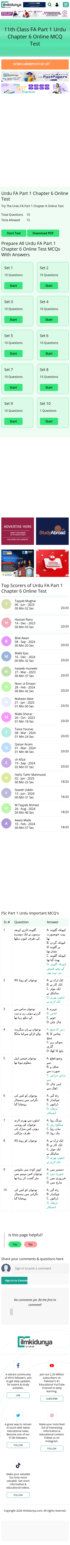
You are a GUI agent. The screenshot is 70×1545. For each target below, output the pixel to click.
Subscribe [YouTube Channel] (52, 1398)
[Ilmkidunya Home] (11, 4)
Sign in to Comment (16, 1280)
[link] (49, 4)
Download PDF (43, 233)
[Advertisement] (35, 133)
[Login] (57, 4)
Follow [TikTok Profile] (18, 1495)
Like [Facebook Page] (18, 1395)
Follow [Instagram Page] (51, 1448)
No (31, 1244)
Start (13, 286)
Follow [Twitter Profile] (18, 1445)
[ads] (17, 531)
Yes (15, 1244)
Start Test (14, 233)
